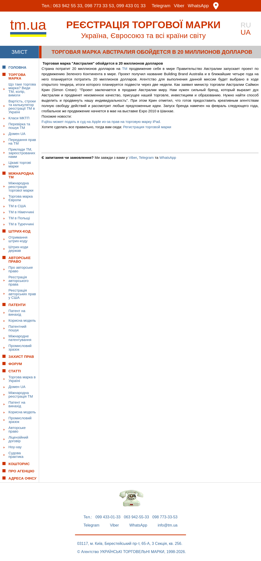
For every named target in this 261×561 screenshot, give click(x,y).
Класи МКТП (18, 118)
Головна (17, 67)
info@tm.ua (168, 525)
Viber (179, 6)
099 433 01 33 (131, 5)
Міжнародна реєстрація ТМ (20, 394)
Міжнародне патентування (19, 337)
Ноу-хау (15, 447)
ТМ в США (17, 206)
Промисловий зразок (20, 347)
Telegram (161, 6)
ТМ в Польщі (19, 218)
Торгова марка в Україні (22, 378)
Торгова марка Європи (20, 198)
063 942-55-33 (136, 517)
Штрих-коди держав (18, 248)
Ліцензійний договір (18, 439)
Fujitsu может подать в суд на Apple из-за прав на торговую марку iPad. (101, 122)
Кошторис (19, 464)
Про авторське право (20, 269)
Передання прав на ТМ (22, 141)
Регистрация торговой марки (147, 127)
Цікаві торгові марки (19, 164)
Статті (14, 371)
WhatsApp (198, 6)
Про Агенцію (21, 471)
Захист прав (21, 356)
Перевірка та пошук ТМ (19, 125)
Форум (15, 364)
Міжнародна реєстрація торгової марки (20, 186)
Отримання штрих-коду (17, 239)
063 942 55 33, (68, 5)
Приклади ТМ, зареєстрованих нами (21, 152)
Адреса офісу (22, 478)
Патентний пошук (17, 328)
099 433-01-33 (107, 517)
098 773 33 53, (100, 5)
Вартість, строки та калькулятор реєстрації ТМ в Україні (22, 106)
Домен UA (17, 133)
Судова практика (15, 454)
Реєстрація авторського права (18, 280)
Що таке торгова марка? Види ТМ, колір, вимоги (22, 89)
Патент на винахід (16, 312)
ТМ (124, 69)
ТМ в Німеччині (21, 212)
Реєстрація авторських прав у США (22, 293)
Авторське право (17, 429)
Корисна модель (22, 320)
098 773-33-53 (165, 517)
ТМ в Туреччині (21, 224)
